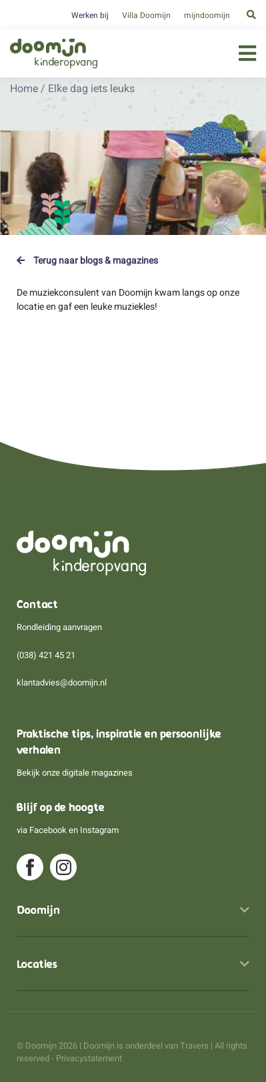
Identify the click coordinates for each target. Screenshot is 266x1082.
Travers (194, 1046)
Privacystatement (89, 1058)
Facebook (48, 830)
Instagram (99, 830)
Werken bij (90, 15)
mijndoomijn (207, 15)
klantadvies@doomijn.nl (62, 683)
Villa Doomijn (146, 15)
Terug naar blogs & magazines (87, 260)
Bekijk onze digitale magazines (75, 773)
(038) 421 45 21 (46, 655)
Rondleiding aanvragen (59, 627)
